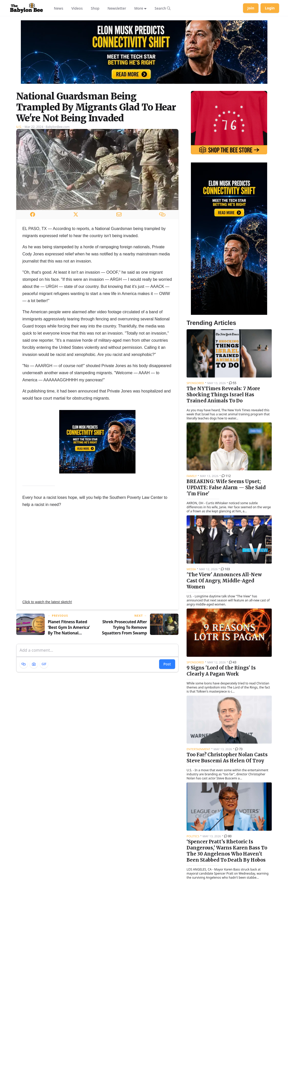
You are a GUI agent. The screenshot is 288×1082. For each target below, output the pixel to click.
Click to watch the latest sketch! (47, 602)
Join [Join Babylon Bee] (250, 8)
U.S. (19, 127)
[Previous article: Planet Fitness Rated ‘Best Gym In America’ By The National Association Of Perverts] (54, 625)
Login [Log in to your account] (270, 8)
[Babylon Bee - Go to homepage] (26, 8)
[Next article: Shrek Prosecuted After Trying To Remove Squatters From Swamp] (139, 625)
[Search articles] (163, 8)
